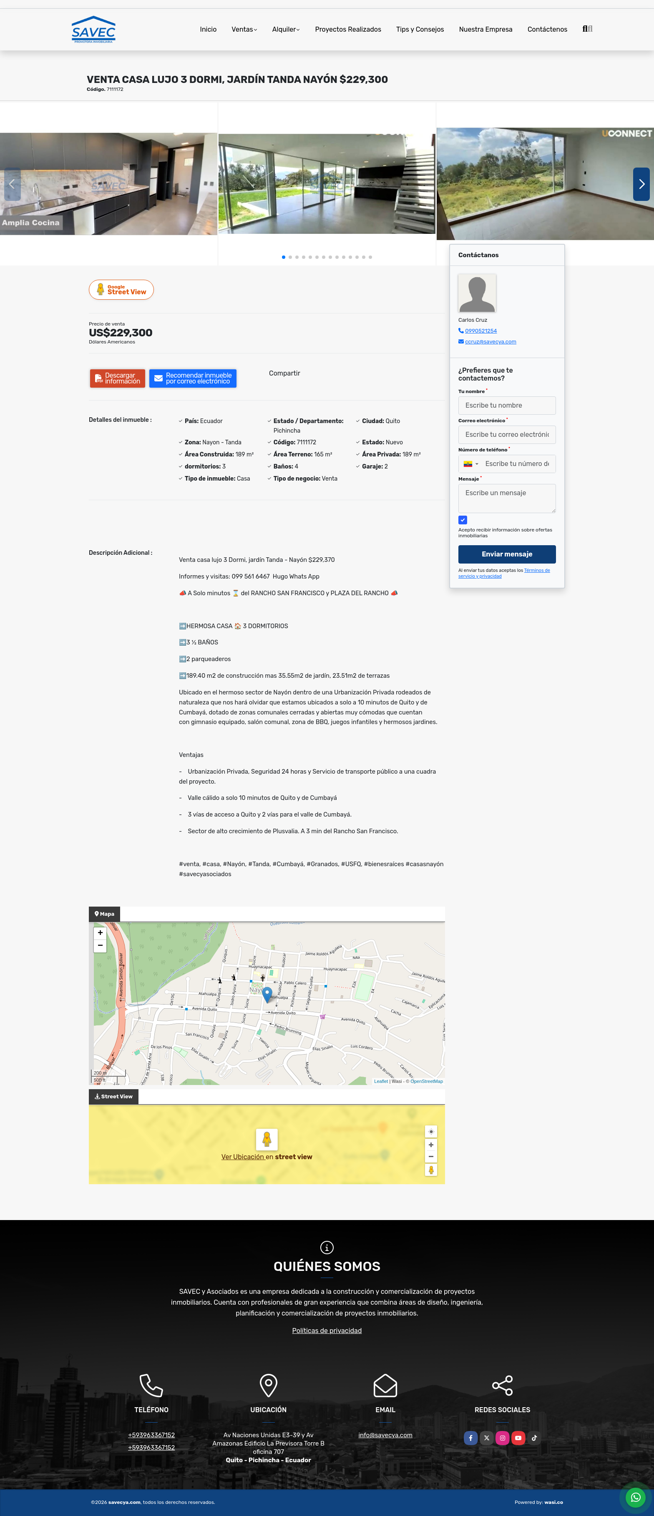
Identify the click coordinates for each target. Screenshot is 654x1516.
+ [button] (100, 933)
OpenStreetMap (426, 1081)
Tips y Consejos (420, 29)
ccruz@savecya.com (490, 341)
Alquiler (284, 29)
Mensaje (470, 479)
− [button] (100, 946)
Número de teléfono (484, 449)
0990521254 (481, 331)
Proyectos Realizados (348, 29)
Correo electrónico (483, 420)
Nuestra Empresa (486, 29)
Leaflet (381, 1081)
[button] (283, 257)
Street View (122, 289)
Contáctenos (548, 29)
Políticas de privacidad (327, 1331)
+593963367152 (151, 1435)
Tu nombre (473, 391)
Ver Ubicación (243, 1157)
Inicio (208, 29)
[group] (108, 184)
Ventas (242, 29)
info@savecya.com (385, 1435)
